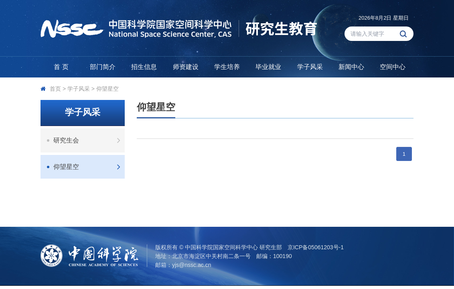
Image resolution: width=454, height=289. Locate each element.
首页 (55, 88)
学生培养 (227, 66)
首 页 (61, 66)
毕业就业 (268, 66)
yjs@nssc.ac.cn (191, 265)
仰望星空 (107, 88)
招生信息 (144, 66)
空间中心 (392, 66)
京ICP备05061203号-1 (316, 247)
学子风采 (310, 66)
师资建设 (186, 66)
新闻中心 (351, 66)
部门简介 (103, 66)
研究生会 (89, 140)
